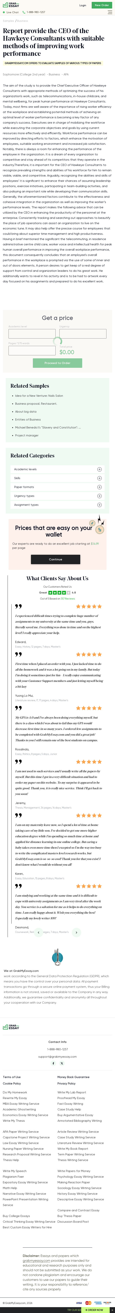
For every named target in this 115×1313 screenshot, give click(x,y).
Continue (55, 559)
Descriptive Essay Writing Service (81, 1199)
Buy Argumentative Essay (75, 1115)
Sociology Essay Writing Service (80, 1188)
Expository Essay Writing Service (25, 1182)
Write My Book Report (73, 1148)
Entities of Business (28, 419)
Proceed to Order (57, 363)
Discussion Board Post (73, 1221)
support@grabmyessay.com (57, 1056)
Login (83, 5)
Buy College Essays (16, 1216)
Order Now (95, 1310)
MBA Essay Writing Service (21, 1103)
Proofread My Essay (71, 1098)
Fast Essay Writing (70, 1103)
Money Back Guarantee (74, 1077)
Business (22, 20)
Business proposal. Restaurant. (36, 403)
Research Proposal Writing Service (27, 1154)
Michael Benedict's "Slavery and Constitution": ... (48, 427)
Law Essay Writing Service (21, 1143)
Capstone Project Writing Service (26, 1137)
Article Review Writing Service (78, 1131)
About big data (25, 411)
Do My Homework (15, 1092)
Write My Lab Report (72, 1092)
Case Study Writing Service (77, 1137)
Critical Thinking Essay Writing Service (29, 1221)
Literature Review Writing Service (81, 1143)
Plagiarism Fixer (13, 1176)
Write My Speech (15, 1171)
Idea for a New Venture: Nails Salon (39, 395)
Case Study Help (69, 1109)
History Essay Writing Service (78, 1193)
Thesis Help (11, 1160)
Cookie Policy (12, 1083)
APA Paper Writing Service (21, 1131)
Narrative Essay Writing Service (24, 1193)
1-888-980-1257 (36, 12)
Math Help (10, 1188)
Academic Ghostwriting (19, 1109)
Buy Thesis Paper (69, 1216)
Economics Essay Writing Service (25, 1115)
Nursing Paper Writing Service (23, 1148)
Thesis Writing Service (73, 1160)
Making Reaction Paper (74, 1182)
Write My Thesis (14, 1120)
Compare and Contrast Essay (78, 1210)
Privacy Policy (67, 1083)
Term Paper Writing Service (76, 1154)
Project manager (27, 435)
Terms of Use (12, 1077)
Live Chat (13, 12)
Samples (8, 20)
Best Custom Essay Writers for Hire (27, 1227)
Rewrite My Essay (15, 1098)
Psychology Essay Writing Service (81, 1176)
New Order (102, 5)
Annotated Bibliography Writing (80, 1120)
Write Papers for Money (74, 1171)
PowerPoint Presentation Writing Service (25, 1202)
